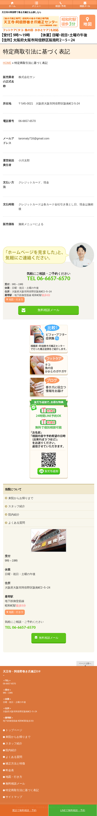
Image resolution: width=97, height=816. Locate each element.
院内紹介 (13, 514)
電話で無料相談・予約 (24, 810)
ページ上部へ (85, 663)
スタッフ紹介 (16, 506)
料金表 (10, 770)
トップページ (14, 730)
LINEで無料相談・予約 (72, 810)
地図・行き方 (16, 299)
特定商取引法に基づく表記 (22, 790)
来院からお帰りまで (20, 498)
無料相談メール (48, 310)
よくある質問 (16, 522)
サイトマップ (14, 796)
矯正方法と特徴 (15, 763)
